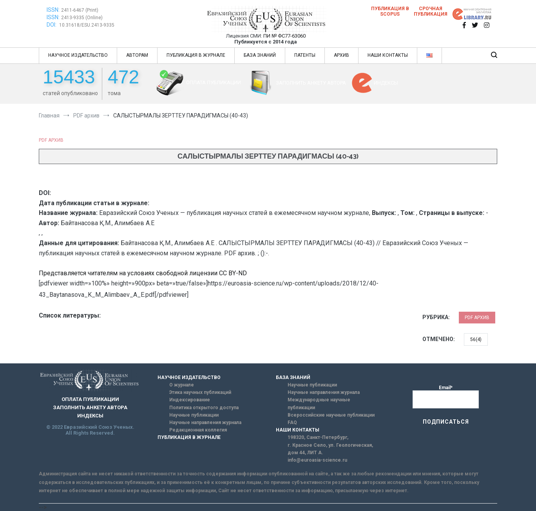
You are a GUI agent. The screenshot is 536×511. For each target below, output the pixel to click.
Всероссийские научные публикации (331, 415)
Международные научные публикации (319, 403)
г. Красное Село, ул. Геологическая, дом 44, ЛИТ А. (330, 448)
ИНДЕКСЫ (386, 83)
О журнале (181, 385)
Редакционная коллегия (198, 430)
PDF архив (51, 140)
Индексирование (189, 400)
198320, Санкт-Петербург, (318, 437)
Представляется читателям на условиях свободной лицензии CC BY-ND (143, 273)
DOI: (52, 25)
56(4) (476, 339)
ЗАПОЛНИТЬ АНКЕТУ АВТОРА (311, 83)
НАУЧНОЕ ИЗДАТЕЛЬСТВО (78, 55)
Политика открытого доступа (204, 407)
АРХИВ (341, 55)
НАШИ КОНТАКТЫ (388, 55)
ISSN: (53, 10)
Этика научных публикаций (200, 392)
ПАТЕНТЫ (304, 55)
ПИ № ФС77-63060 (284, 36)
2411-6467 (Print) (79, 10)
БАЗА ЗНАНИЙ (260, 55)
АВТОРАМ (137, 55)
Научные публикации (194, 415)
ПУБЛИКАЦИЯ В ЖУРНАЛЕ (196, 55)
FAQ (292, 422)
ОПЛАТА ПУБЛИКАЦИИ (213, 82)
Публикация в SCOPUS (390, 11)
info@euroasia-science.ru (317, 460)
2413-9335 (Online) (82, 17)
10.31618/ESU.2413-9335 (86, 25)
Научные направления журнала (205, 422)
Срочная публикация (430, 11)
